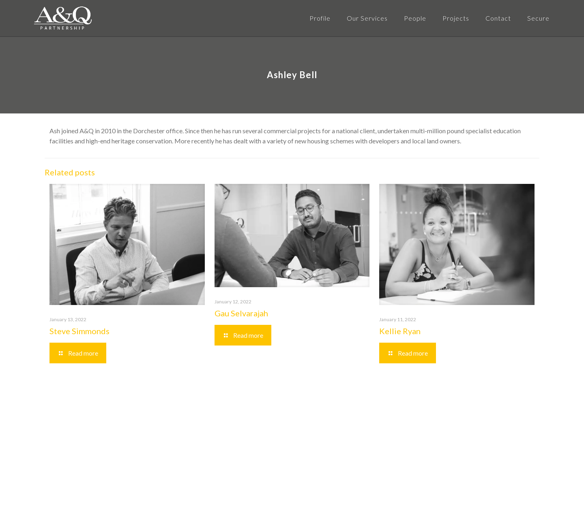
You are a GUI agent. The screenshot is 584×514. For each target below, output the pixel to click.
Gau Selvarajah (241, 313)
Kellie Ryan (400, 331)
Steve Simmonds (79, 331)
